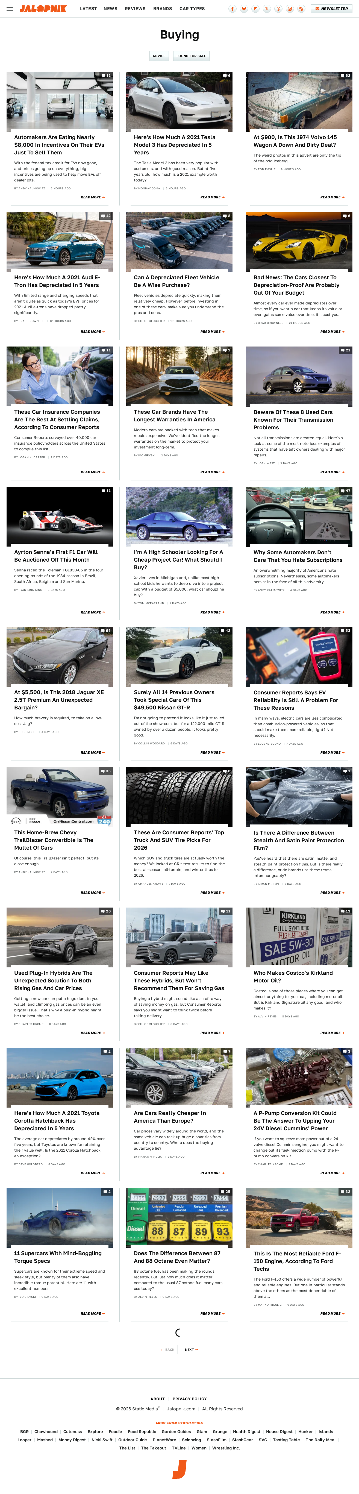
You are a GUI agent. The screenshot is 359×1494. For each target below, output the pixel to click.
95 (108, 631)
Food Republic (142, 1431)
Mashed (45, 1439)
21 (348, 350)
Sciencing (191, 1439)
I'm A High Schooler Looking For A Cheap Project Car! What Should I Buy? (178, 560)
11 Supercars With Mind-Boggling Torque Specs (58, 1257)
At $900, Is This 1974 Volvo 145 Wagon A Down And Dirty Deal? (295, 141)
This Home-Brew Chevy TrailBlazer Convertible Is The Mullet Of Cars (53, 840)
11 (109, 76)
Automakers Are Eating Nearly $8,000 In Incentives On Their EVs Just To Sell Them (59, 145)
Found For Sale (191, 56)
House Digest (279, 1431)
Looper (24, 1439)
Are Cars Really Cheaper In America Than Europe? (170, 1117)
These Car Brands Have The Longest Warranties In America (175, 416)
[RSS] (301, 9)
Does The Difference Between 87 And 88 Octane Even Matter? (177, 1257)
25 (228, 1192)
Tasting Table (286, 1439)
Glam (202, 1431)
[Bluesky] (244, 9)
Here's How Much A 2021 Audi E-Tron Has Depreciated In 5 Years (57, 281)
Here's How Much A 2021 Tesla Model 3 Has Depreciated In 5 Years (175, 145)
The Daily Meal (321, 1439)
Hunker (305, 1431)
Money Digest (72, 1439)
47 (348, 491)
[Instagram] (290, 9)
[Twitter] (267, 9)
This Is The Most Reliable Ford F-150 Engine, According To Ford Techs (297, 1261)
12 (108, 216)
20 (108, 911)
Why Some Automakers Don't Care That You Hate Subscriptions (298, 556)
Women (199, 1448)
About (158, 1399)
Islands (326, 1431)
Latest (88, 8)
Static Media (145, 1408)
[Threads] (278, 9)
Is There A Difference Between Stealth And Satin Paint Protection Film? (299, 840)
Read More (91, 197)
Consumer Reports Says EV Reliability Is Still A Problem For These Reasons (296, 700)
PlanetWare (164, 1439)
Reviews (135, 8)
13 (348, 911)
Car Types (192, 8)
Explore (95, 1431)
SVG (263, 1439)
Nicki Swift (102, 1439)
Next (189, 1350)
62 (348, 76)
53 (348, 631)
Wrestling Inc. (226, 1448)
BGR (24, 1431)
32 (348, 1192)
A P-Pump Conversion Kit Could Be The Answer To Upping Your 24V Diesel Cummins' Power (295, 1121)
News (110, 8)
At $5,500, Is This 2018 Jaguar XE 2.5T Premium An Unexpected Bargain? (59, 700)
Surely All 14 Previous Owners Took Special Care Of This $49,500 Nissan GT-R (174, 700)
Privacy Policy (190, 1399)
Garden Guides (176, 1431)
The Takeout (153, 1448)
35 (108, 771)
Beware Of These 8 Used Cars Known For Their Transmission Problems (293, 420)
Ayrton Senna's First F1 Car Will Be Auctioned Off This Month (56, 556)
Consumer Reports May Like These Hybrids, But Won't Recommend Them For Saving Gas (179, 980)
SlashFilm (216, 1439)
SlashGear (242, 1439)
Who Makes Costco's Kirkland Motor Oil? (293, 977)
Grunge (220, 1431)
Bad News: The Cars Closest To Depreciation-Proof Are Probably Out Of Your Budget (297, 285)
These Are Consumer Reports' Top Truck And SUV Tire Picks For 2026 (179, 840)
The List (127, 1448)
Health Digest (246, 1431)
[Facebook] (232, 9)
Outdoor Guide (132, 1439)
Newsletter (332, 8)
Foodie (115, 1431)
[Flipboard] (255, 9)
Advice (159, 56)
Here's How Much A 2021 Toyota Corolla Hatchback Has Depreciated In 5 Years (57, 1121)
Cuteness (72, 1431)
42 (228, 631)
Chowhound (46, 1431)
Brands (162, 8)
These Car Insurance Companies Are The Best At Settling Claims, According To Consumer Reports (57, 419)
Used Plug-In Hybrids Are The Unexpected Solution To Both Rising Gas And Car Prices (53, 980)
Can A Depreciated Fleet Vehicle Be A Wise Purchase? (176, 281)
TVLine (179, 1448)
